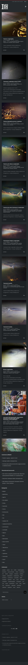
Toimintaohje (5, 556)
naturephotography (11, 581)
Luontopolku (4, 529)
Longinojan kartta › (5, 618)
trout (3, 585)
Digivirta (4, 41)
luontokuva (10, 167)
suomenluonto (11, 583)
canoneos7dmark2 (11, 571)
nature (17, 579)
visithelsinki (10, 587)
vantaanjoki (17, 42)
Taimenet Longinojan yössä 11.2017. (12, 81)
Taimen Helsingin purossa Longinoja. (12, 121)
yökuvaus (8, 212)
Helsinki (18, 41)
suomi (17, 583)
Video (3, 562)
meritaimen (4, 579)
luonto (21, 575)
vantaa (14, 42)
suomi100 (4, 85)
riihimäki (21, 422)
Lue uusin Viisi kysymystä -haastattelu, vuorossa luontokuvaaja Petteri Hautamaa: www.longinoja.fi (13, 418)
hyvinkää (14, 421)
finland (17, 571)
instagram (21, 41)
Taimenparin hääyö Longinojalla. (11, 240)
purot (8, 42)
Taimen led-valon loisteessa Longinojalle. (13, 207)
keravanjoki (7, 422)
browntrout (4, 571)
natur (14, 579)
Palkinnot (4, 532)
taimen (4, 423)
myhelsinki (9, 579)
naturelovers (22, 579)
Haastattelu (4, 506)
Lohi (10, 422)
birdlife (15, 569)
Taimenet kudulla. (7, 326)
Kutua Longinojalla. (8, 369)
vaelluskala (10, 42)
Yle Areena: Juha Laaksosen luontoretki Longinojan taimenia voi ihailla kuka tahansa (13, 644)
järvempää (21, 421)
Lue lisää (4, 50)
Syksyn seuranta (5, 541)
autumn (8, 569)
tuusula (7, 423)
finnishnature (22, 571)
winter (14, 587)
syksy (20, 583)
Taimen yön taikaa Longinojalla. (11, 164)
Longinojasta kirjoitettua (7, 523)
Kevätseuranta (5, 512)
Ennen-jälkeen (5, 500)
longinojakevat (9, 575)
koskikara (21, 573)
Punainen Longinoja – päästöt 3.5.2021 (10, 458)
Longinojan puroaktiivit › (6, 621)
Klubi (3, 515)
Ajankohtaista (5, 494)
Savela (6, 583)
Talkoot (3, 550)
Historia (4, 509)
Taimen (3, 544)
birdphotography (21, 569)
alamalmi (3, 569)
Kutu (3, 518)
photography (19, 581)
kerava (4, 422)
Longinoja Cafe (5, 520)
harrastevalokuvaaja (13, 41)
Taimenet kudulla (7, 283)
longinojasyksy (5, 167)
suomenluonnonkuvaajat (16, 167)
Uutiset (3, 559)
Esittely (3, 503)
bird (11, 569)
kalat (17, 210)
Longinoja (8, 40)
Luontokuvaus (17, 422)
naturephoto (4, 581)
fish (3, 573)
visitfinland (15, 168)
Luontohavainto (5, 526)
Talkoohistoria (5, 547)
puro (9, 286)
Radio (3, 535)
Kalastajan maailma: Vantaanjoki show (9, 461)
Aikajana (4, 491)
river (3, 583)
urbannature (7, 585)
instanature (16, 573)
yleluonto (18, 587)
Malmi (21, 577)
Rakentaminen (5, 538)
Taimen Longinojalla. (8, 38)
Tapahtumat (4, 553)
